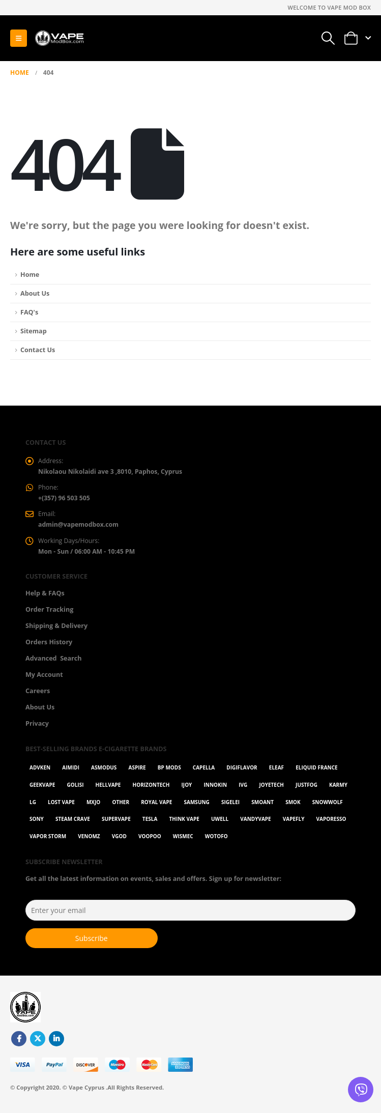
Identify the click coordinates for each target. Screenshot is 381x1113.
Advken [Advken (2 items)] (40, 771)
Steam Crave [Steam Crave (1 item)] (72, 822)
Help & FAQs (45, 596)
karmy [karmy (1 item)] (338, 788)
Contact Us (37, 350)
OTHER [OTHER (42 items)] (120, 805)
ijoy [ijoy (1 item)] (187, 788)
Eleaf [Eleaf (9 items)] (276, 771)
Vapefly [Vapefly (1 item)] (294, 822)
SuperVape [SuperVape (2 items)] (116, 822)
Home (29, 274)
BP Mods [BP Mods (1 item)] (169, 771)
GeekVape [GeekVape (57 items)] (42, 788)
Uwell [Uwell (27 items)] (219, 822)
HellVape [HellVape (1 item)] (108, 788)
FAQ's (29, 312)
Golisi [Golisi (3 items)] (75, 788)
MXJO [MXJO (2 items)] (93, 805)
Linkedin (56, 1042)
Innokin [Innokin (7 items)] (215, 788)
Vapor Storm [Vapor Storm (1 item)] (48, 839)
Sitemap (33, 331)
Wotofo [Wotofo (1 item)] (216, 839)
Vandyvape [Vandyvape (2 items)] (255, 822)
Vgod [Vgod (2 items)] (119, 839)
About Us (34, 293)
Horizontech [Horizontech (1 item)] (151, 788)
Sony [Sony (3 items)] (37, 822)
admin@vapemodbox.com (79, 527)
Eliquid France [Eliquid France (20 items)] (316, 771)
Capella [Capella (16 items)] (204, 771)
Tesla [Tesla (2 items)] (149, 822)
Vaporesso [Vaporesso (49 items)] (331, 822)
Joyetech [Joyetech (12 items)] (271, 788)
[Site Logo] (59, 38)
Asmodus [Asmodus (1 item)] (103, 771)
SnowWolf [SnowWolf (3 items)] (327, 805)
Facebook (18, 1042)
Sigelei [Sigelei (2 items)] (230, 805)
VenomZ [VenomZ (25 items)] (89, 839)
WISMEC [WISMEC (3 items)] (183, 839)
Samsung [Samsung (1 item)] (197, 805)
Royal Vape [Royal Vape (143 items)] (156, 805)
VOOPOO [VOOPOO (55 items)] (149, 839)
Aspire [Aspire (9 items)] (136, 771)
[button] (18, 38)
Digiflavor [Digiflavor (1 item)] (241, 771)
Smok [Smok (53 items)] (293, 805)
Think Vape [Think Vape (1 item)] (184, 822)
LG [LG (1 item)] (33, 805)
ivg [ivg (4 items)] (243, 788)
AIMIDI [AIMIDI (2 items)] (70, 771)
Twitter (37, 1042)
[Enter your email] (190, 913)
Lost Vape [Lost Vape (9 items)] (61, 805)
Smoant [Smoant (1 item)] (262, 805)
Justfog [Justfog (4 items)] (306, 788)
